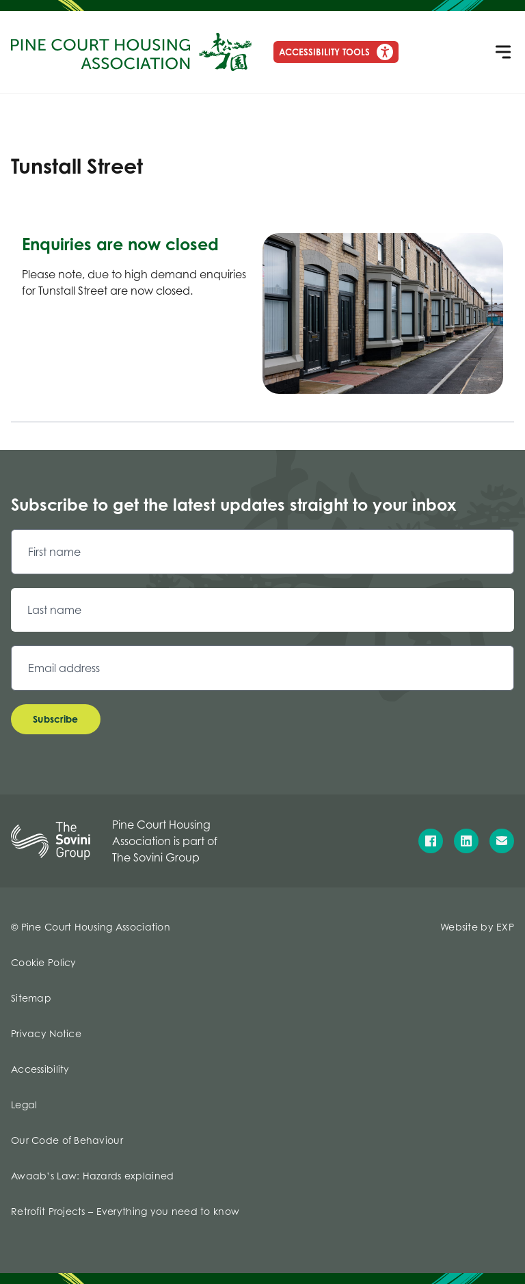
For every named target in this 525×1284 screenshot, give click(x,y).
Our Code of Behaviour (67, 1140)
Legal (24, 1104)
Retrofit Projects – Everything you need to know (125, 1211)
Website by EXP (477, 927)
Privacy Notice (46, 1033)
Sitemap (31, 998)
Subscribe (56, 719)
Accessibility (40, 1069)
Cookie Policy (44, 962)
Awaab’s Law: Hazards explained (92, 1175)
